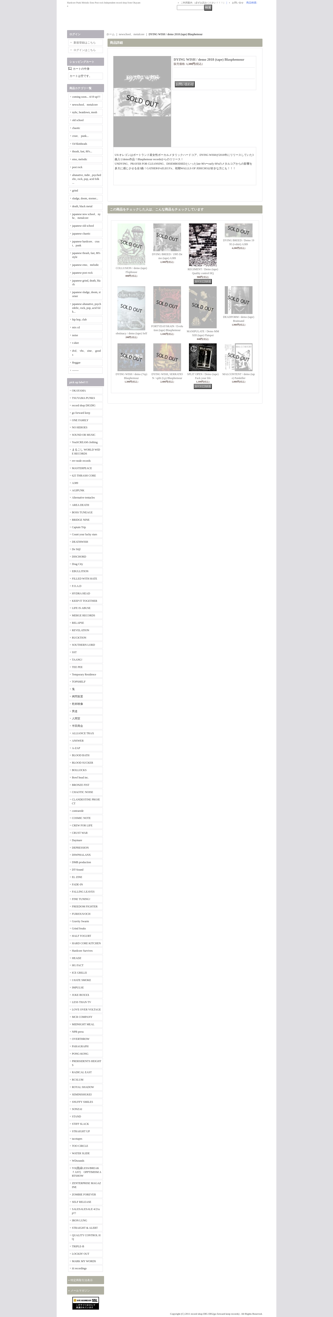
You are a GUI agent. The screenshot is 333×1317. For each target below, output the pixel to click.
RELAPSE (78, 622)
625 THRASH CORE (84, 475)
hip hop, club (79, 319)
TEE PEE (77, 667)
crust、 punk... (80, 136)
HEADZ (76, 958)
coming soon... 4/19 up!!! (86, 96)
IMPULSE (78, 987)
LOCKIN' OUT (80, 1253)
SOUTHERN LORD (83, 644)
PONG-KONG (80, 1053)
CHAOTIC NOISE (82, 792)
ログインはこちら (85, 50)
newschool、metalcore (85, 104)
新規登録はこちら (85, 42)
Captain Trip (79, 527)
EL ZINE (77, 877)
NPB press (78, 1031)
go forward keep (81, 412)
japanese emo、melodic (85, 265)
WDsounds (78, 1160)
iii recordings (79, 1268)
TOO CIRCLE (80, 1146)
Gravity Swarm (80, 921)
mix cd (76, 327)
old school (78, 120)
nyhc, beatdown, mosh (84, 112)
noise (75, 335)
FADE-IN (77, 884)
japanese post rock (82, 272)
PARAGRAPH (80, 1046)
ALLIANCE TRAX (83, 733)
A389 (75, 483)
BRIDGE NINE (80, 519)
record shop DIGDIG (84, 405)
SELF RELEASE (81, 1202)
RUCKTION (79, 637)
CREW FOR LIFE (82, 825)
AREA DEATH (80, 505)
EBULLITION (80, 571)
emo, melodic (79, 159)
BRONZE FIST (80, 785)
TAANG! (77, 659)
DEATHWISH (80, 541)
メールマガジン (80, 1290)
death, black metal (82, 206)
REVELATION (80, 630)
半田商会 (77, 725)
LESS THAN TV (81, 1002)
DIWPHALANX (81, 854)
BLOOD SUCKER (82, 762)
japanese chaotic (81, 233)
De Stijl (76, 549)
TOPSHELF (79, 681)
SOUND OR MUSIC (84, 434)
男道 (74, 711)
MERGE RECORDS (83, 615)
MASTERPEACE (82, 468)
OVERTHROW (80, 1039)
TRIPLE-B (78, 1246)
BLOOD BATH (80, 755)
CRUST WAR (80, 832)
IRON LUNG (79, 1220)
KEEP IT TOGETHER (84, 600)
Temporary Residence (84, 674)
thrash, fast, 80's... (82, 151)
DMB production (81, 862)
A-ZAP (76, 748)
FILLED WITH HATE (84, 578)
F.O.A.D (76, 586)
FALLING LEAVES (83, 891)
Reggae (76, 362)
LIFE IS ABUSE (81, 608)
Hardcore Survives (82, 950)
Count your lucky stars (84, 534)
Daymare (77, 840)
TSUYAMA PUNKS (83, 398)
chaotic (76, 128)
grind (75, 190)
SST (74, 652)
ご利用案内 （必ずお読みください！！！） (203, 2)
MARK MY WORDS (84, 1261)
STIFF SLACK (80, 1124)
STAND (76, 1116)
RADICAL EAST (82, 1072)
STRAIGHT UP (81, 1131)
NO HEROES (79, 427)
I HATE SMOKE (81, 980)
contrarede (78, 810)
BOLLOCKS (79, 770)
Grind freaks (79, 928)
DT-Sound (77, 869)
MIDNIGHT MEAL (83, 1024)
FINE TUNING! (81, 899)
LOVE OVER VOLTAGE (86, 1009)
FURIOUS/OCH (81, 914)
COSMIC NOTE (81, 818)
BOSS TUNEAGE (82, 512)
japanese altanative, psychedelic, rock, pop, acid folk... (86, 308)
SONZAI (77, 1109)
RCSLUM (77, 1079)
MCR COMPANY (82, 1017)
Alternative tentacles (83, 497)
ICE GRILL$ (79, 972)
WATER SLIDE (81, 1153)
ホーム (110, 34)
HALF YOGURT (81, 936)
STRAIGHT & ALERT (85, 1227)
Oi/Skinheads (79, 143)
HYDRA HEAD (81, 593)
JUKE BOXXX (80, 995)
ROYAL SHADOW (83, 1087)
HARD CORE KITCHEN (86, 943)
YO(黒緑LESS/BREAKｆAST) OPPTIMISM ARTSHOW (86, 1172)
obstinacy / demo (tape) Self (131, 333)
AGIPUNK (78, 490)
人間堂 (76, 718)
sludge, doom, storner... (85, 198)
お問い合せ (238, 2)
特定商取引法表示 (82, 1280)
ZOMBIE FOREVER (84, 1194)
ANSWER (78, 740)
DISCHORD (79, 556)
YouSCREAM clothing (85, 442)
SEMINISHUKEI (82, 1094)
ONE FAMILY (80, 420)
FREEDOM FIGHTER (85, 906)
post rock (77, 167)
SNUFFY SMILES (82, 1102)
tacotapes (77, 1138)
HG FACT (77, 965)
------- (75, 370)
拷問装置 (77, 696)
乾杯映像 (77, 704)
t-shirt (75, 343)
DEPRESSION (80, 847)
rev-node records (81, 460)
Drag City (77, 564)
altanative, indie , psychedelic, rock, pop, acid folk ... (86, 179)
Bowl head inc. (80, 777)
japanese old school (83, 225)
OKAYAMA (79, 390)
